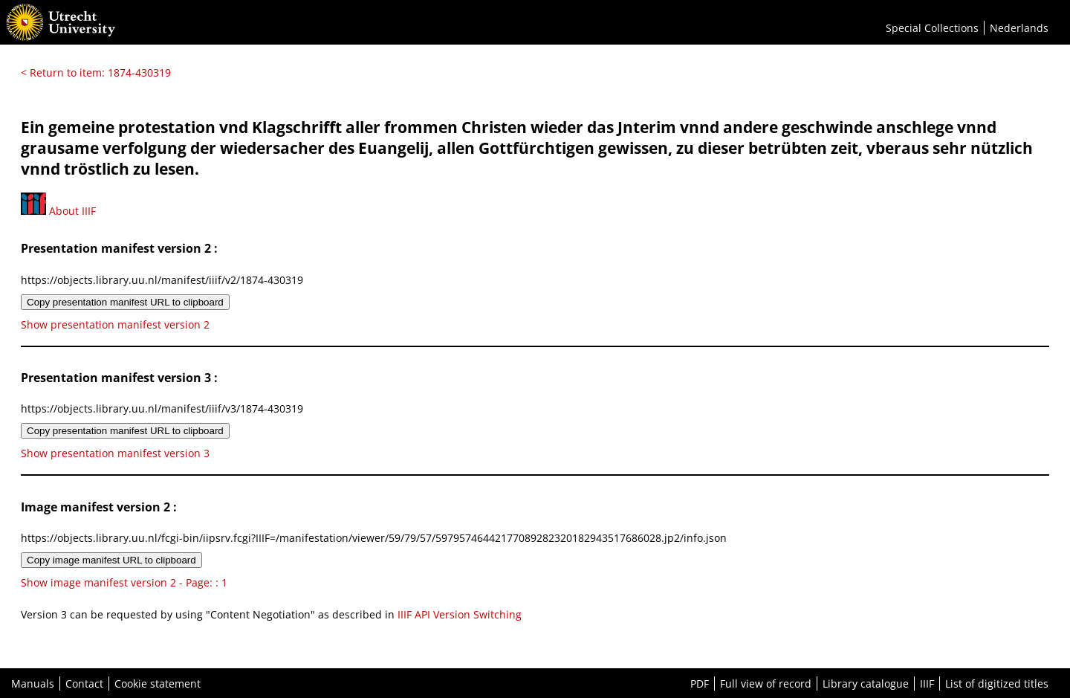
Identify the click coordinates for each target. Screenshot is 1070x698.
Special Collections (932, 28)
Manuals (32, 683)
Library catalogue (866, 683)
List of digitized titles (996, 683)
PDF (699, 683)
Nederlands (1019, 28)
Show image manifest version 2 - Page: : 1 (124, 582)
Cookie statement (157, 683)
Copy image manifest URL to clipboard (111, 560)
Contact (84, 683)
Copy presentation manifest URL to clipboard (125, 302)
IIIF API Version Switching (460, 614)
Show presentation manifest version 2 (115, 324)
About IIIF (58, 211)
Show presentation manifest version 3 (115, 453)
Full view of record (765, 683)
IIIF (927, 683)
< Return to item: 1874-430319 (96, 72)
